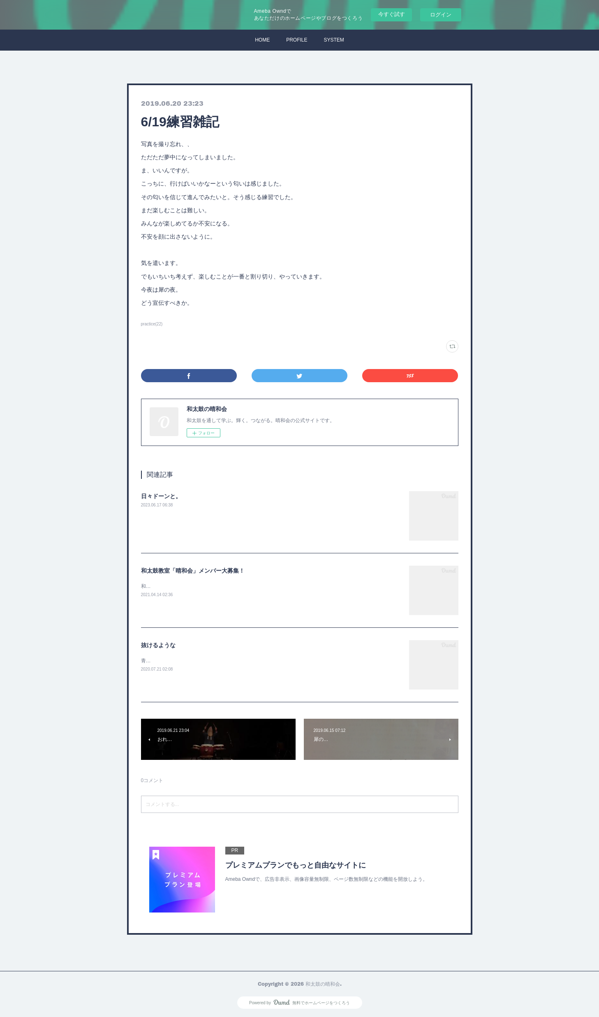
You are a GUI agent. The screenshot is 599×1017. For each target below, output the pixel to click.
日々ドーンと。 (161, 496)
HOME (262, 40)
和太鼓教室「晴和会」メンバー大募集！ (193, 570)
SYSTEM (334, 40)
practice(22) (152, 324)
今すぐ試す (391, 14)
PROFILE (296, 40)
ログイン (440, 15)
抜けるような (158, 645)
